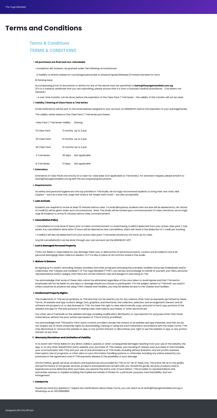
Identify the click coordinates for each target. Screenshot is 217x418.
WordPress (27, 410)
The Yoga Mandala (15, 7)
